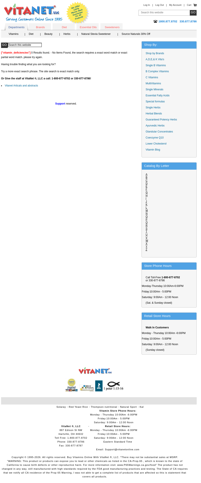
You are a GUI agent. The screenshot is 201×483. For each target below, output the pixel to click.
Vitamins (14, 33)
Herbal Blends (154, 113)
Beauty (48, 33)
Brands (40, 27)
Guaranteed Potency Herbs (161, 119)
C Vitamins (152, 77)
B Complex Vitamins (157, 71)
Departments (16, 27)
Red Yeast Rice (78, 407)
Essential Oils (88, 27)
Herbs (67, 33)
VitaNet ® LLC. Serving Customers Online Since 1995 (33, 13)
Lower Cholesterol (156, 143)
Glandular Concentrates (159, 131)
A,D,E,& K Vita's (155, 59)
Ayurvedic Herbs (155, 125)
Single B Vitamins (156, 65)
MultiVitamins (153, 83)
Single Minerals (154, 89)
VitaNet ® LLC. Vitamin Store (95, 370)
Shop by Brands (156, 53)
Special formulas (155, 101)
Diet (64, 27)
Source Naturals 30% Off (136, 33)
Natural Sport (128, 407)
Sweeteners (112, 27)
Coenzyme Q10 (155, 137)
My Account (175, 5)
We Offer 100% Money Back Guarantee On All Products (78, 13)
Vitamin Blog (153, 149)
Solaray (61, 407)
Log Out (159, 5)
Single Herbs (153, 107)
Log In (146, 5)
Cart (189, 5)
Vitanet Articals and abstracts (21, 85)
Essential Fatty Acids (158, 95)
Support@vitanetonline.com (122, 449)
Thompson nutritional (104, 407)
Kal (142, 407)
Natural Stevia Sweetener (96, 33)
